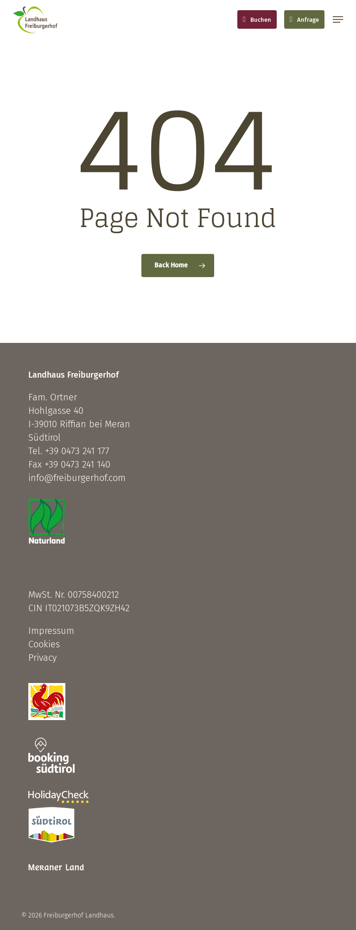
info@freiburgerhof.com (77, 477)
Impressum (51, 630)
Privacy (42, 657)
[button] (338, 19)
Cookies (44, 644)
